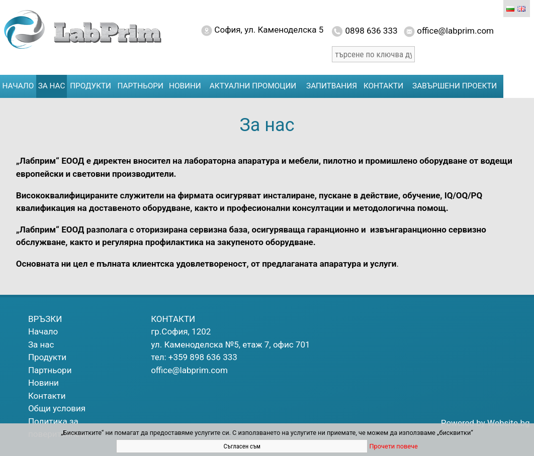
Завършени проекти (454, 85)
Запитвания (331, 85)
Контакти (383, 85)
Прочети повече (393, 446)
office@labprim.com (189, 370)
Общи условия (56, 408)
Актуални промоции (253, 85)
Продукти (90, 85)
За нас (51, 85)
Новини (185, 85)
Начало (18, 85)
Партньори (140, 85)
